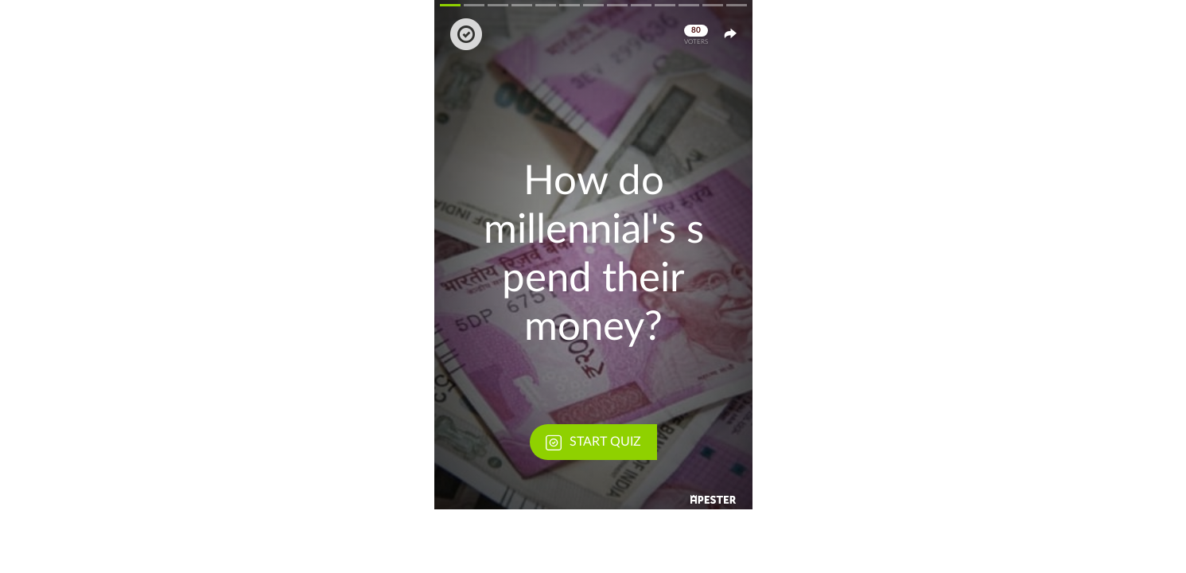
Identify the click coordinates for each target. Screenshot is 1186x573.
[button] (593, 254)
